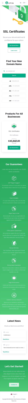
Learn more (11, 50)
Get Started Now (11, 45)
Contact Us (14, 384)
